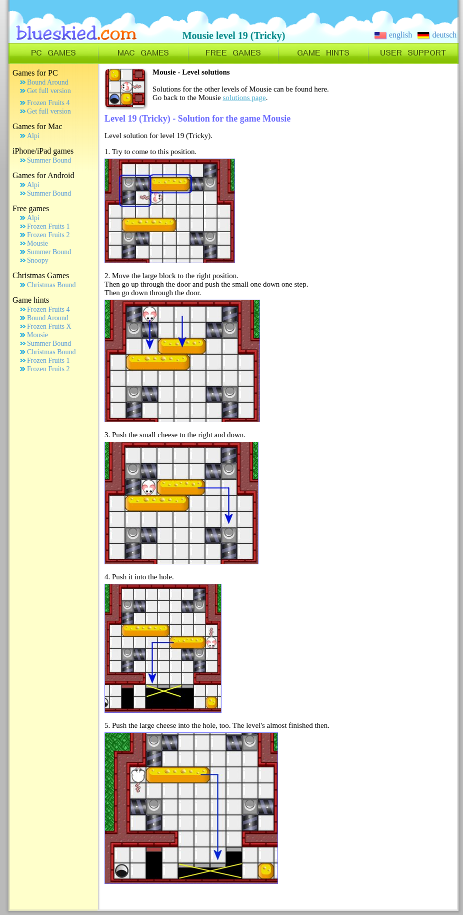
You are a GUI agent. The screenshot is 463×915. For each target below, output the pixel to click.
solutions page (244, 98)
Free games (30, 208)
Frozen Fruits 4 (48, 103)
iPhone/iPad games (43, 151)
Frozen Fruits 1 (48, 226)
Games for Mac (37, 126)
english (393, 35)
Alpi (33, 136)
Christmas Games (40, 275)
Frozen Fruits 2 (48, 235)
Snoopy (37, 260)
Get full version (49, 91)
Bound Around (47, 82)
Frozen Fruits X (49, 326)
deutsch (437, 35)
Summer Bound (49, 160)
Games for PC (35, 73)
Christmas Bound (51, 285)
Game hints (30, 300)
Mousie (37, 243)
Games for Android (43, 175)
